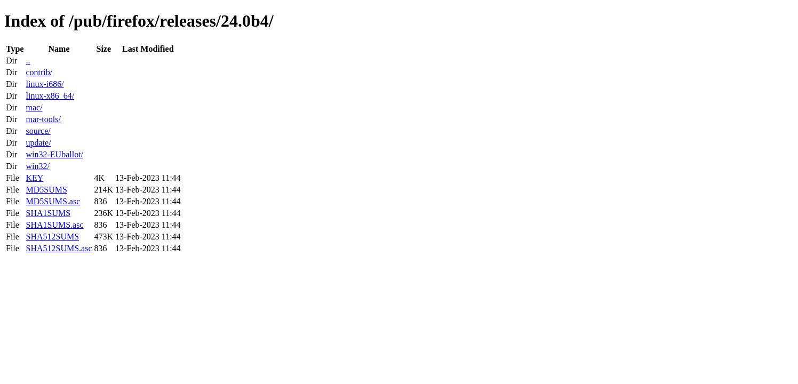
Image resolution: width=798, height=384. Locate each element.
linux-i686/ (44, 84)
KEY (34, 177)
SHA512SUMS (52, 236)
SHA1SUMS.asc (54, 224)
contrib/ (39, 72)
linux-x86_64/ (50, 95)
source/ (38, 130)
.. (28, 60)
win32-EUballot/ (54, 154)
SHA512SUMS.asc (59, 248)
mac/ (34, 107)
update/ (38, 142)
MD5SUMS (46, 189)
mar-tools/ (43, 119)
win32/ (37, 166)
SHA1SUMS (48, 213)
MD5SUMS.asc (53, 201)
